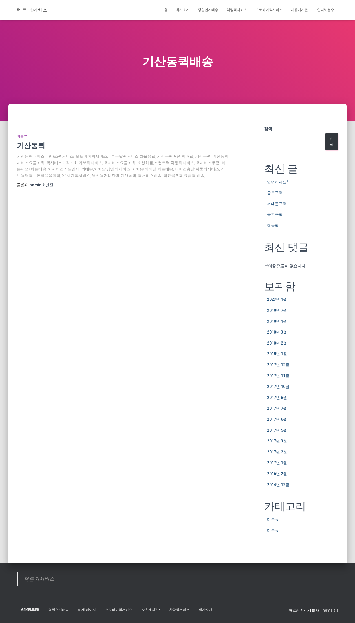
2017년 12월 (278, 365)
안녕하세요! (277, 182)
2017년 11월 (278, 376)
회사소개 (182, 10)
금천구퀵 (275, 214)
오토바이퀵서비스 (269, 10)
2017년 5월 (277, 430)
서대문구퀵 (277, 203)
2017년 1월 (277, 462)
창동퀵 (273, 225)
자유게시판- (300, 10)
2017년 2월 (277, 452)
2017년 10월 (278, 386)
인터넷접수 (325, 10)
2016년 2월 (277, 473)
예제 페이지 (87, 610)
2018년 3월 (277, 332)
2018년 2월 (277, 343)
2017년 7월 (277, 408)
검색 (268, 128)
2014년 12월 (278, 484)
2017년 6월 (277, 419)
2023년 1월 (277, 299)
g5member (30, 610)
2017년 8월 (277, 397)
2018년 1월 (277, 354)
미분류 (22, 136)
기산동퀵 (31, 145)
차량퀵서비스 (237, 10)
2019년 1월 (277, 321)
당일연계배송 (208, 10)
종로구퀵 (275, 192)
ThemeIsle (329, 610)
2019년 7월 (277, 310)
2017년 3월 (277, 441)
